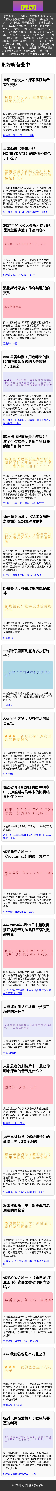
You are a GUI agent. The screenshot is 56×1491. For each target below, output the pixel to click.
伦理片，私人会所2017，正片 (19, 274)
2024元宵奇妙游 (17, 25)
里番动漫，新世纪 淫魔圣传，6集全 (22, 1341)
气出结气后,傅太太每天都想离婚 (27, 35)
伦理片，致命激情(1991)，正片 (19, 1474)
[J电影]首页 (10, 16)
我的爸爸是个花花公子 (15, 1405)
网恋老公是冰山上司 (24, 41)
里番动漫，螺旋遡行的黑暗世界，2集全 (24, 1192)
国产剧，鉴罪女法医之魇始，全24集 (22, 575)
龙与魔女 (30, 44)
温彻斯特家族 (10, 343)
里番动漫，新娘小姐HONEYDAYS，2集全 (25, 212)
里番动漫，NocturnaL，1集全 (19, 912)
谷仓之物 (8, 774)
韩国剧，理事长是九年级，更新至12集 (23, 503)
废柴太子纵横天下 (14, 19)
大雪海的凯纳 (10, 1053)
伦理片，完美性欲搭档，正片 (36, 16)
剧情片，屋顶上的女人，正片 (18, 135)
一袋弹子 (8, 705)
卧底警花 (8, 637)
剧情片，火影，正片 (14, 1123)
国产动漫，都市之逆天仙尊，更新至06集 (30, 54)
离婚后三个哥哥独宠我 (22, 22)
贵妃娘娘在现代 (17, 32)
